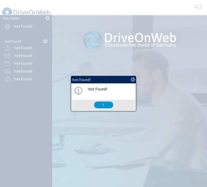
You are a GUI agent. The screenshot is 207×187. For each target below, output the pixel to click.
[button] (103, 105)
